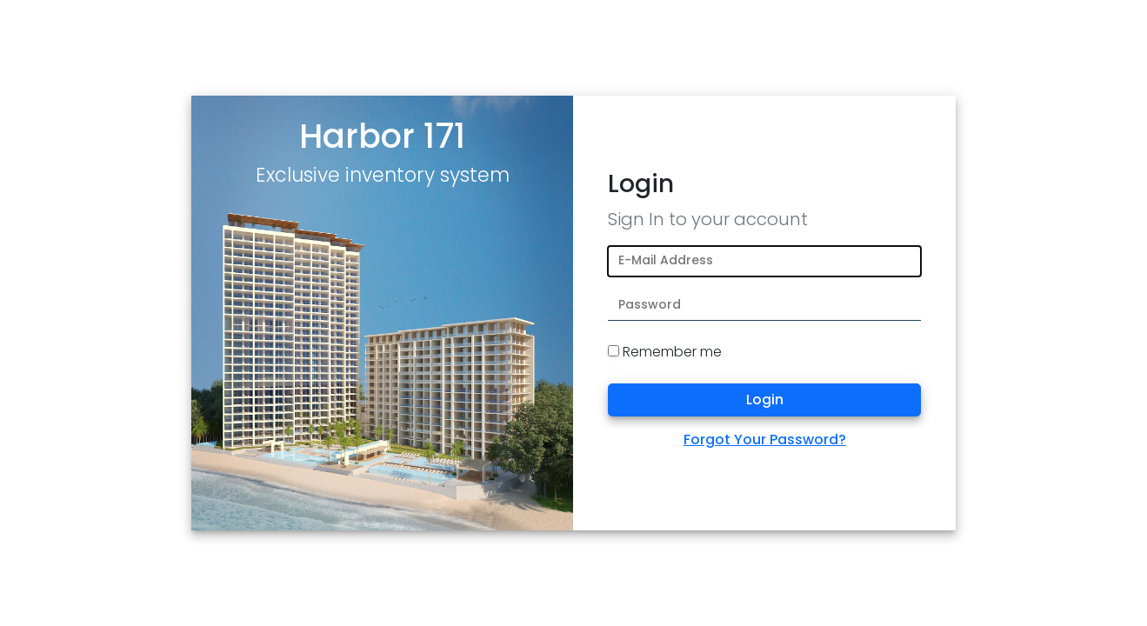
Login (765, 400)
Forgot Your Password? (765, 440)
